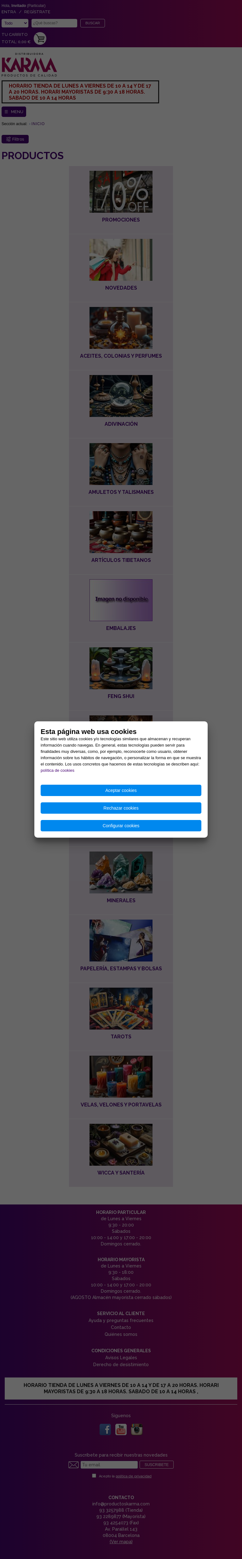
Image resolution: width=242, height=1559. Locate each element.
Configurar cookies (121, 825)
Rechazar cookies (120, 808)
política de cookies (57, 770)
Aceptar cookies (121, 790)
